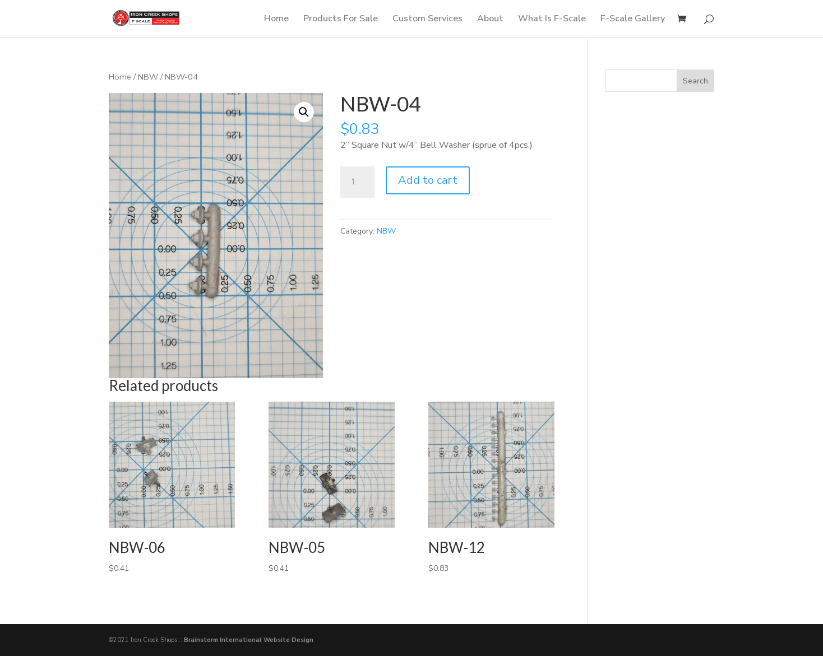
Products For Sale (340, 20)
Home (276, 20)
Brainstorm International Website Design (248, 640)
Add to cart (427, 180)
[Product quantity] (357, 182)
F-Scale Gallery (632, 20)
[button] (304, 112)
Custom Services (427, 20)
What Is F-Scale (552, 20)
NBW (148, 76)
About (490, 20)
